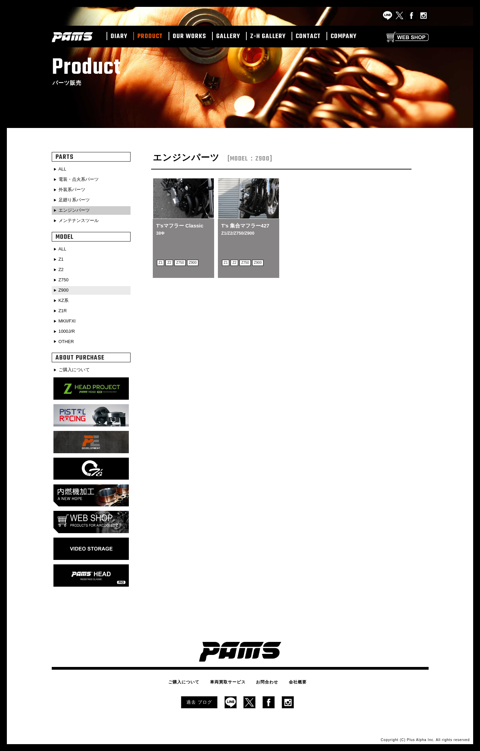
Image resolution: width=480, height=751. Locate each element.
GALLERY (228, 36)
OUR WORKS (189, 36)
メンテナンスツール (80, 219)
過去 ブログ (199, 698)
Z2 (61, 267)
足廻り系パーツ (76, 199)
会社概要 (292, 679)
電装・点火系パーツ (80, 179)
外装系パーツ (73, 189)
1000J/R (68, 327)
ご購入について (76, 365)
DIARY (119, 36)
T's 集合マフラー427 (245, 229)
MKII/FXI (68, 317)
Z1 (61, 257)
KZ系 (64, 297)
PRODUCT (150, 36)
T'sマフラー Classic (180, 229)
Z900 (64, 287)
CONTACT (308, 36)
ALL (63, 169)
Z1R (63, 307)
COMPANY (344, 36)
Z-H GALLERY (268, 36)
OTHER (67, 337)
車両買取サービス (229, 679)
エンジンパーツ (76, 209)
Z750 (64, 277)
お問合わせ (265, 679)
